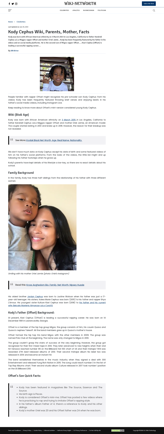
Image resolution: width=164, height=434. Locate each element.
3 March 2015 (69, 119)
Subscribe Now (149, 4)
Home (10, 22)
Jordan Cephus (35, 296)
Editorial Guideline (49, 430)
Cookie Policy (38, 430)
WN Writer (15, 51)
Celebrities (64, 10)
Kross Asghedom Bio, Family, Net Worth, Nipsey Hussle (55, 285)
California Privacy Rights (64, 430)
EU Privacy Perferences (80, 430)
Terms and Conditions (14, 430)
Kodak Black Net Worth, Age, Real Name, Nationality (54, 140)
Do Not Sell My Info (95, 430)
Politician (102, 10)
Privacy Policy (27, 430)
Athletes (76, 10)
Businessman (88, 10)
